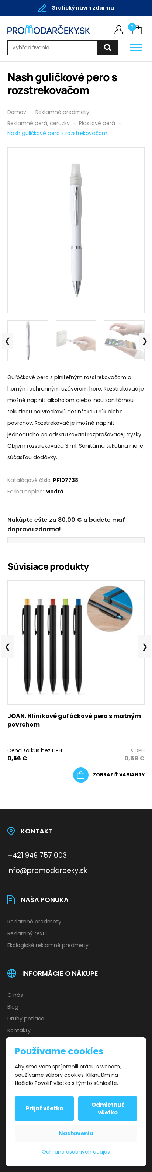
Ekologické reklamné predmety (48, 945)
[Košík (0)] (137, 29)
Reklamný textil (27, 933)
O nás (15, 995)
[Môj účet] (118, 29)
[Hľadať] (107, 47)
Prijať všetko (44, 1108)
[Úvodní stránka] (48, 29)
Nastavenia (76, 1133)
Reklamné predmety (34, 921)
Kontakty (19, 1030)
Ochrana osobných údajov (76, 1151)
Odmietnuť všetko (107, 1108)
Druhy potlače (25, 1018)
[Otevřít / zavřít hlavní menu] (136, 47)
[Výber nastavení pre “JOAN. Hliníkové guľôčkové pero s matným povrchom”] (109, 775)
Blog (12, 1006)
